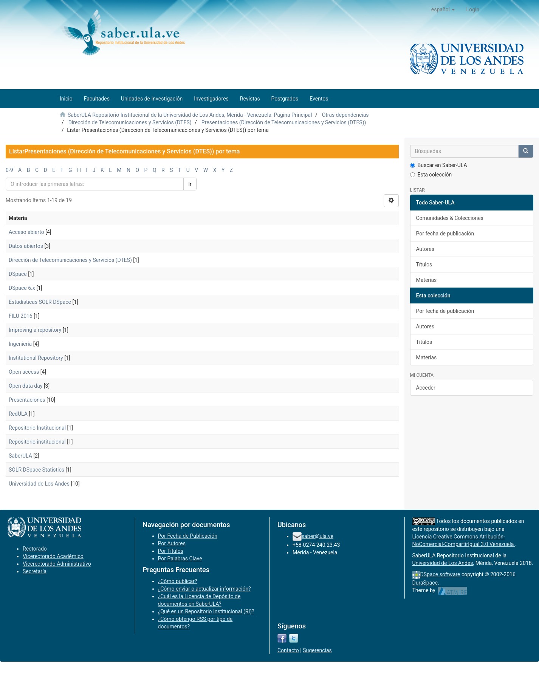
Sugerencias (317, 650)
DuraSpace (425, 583)
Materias (426, 280)
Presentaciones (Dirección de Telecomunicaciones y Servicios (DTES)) (283, 122)
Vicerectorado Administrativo (57, 564)
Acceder (425, 388)
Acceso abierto (26, 232)
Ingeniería (20, 344)
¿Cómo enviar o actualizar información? (204, 589)
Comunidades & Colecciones (449, 218)
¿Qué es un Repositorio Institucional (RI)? (206, 611)
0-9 (9, 170)
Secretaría (34, 571)
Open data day (25, 386)
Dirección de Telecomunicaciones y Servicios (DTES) (130, 122)
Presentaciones (27, 400)
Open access (24, 372)
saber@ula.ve (317, 536)
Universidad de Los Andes (39, 484)
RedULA (18, 414)
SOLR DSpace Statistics (36, 470)
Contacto (288, 650)
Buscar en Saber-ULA (438, 165)
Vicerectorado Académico (53, 556)
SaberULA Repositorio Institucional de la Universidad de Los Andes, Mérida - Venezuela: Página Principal (190, 115)
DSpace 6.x (22, 288)
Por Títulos (170, 551)
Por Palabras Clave (180, 558)
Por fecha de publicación (445, 234)
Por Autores (172, 543)
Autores (425, 249)
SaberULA (20, 456)
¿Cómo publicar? (177, 581)
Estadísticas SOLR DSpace (40, 302)
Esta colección (431, 175)
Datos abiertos (26, 246)
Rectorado (35, 549)
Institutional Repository (36, 358)
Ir (190, 184)
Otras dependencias (345, 115)
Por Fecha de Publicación (188, 536)
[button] (443, 9)
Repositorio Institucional (37, 428)
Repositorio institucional (37, 442)
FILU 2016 (21, 316)
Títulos (424, 264)
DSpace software (440, 574)
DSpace (18, 274)
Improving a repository (35, 330)
